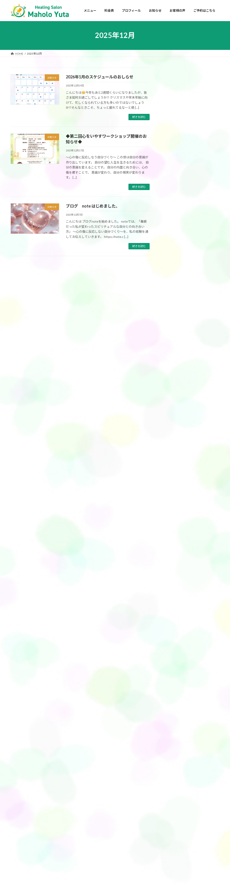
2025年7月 (172, 551)
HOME (161, 781)
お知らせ (170, 445)
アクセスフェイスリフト (100, 805)
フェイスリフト (179, 427)
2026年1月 (172, 496)
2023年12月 (172, 706)
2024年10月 (172, 633)
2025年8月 (172, 542)
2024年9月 (172, 642)
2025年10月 (172, 524)
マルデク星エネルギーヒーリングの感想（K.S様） (201, 353)
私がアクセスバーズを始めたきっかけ (182, 797)
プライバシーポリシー (170, 812)
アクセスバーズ (178, 399)
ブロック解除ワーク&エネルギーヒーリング (111, 828)
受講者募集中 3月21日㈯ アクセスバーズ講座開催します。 (202, 253)
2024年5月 (172, 670)
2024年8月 (172, 651)
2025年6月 (172, 560)
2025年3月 (172, 588)
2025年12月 (172, 505)
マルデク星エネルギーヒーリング (191, 436)
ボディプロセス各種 (97, 844)
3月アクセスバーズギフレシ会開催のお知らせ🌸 (201, 203)
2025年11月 (172, 515)
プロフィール (165, 789)
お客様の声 (172, 390)
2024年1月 (172, 697)
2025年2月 (172, 597)
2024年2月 (172, 688)
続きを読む (139, 117)
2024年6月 (172, 660)
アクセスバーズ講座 (181, 408)
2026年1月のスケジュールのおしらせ (99, 76)
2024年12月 (172, 615)
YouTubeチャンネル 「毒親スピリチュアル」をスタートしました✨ (201, 111)
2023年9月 (172, 733)
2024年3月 (172, 679)
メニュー (90, 781)
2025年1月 (172, 606)
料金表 (89, 852)
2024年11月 (172, 624)
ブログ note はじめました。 (93, 206)
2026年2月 (172, 487)
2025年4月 (172, 578)
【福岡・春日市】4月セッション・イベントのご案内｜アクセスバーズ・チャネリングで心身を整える (202, 143)
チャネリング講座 (180, 417)
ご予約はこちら (166, 820)
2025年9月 (172, 533)
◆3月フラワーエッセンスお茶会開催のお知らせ (202, 175)
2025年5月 (172, 569)
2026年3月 (172, 478)
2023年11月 (172, 715)
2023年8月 (172, 743)
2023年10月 (172, 724)
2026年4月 (172, 469)
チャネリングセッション (100, 821)
